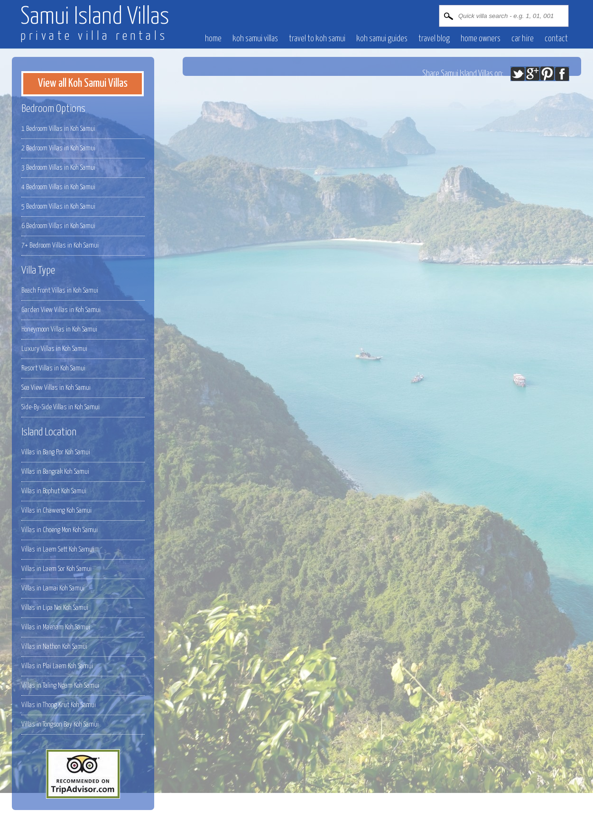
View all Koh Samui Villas (83, 83)
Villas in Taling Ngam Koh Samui (60, 685)
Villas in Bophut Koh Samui (53, 491)
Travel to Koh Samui (317, 39)
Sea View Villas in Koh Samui (56, 387)
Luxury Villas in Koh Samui (54, 348)
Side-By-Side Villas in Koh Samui (60, 407)
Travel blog (434, 39)
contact (556, 39)
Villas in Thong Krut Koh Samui (58, 705)
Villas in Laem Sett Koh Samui (57, 549)
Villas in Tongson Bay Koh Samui (60, 724)
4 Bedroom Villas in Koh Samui (58, 187)
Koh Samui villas (255, 39)
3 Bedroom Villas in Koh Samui (58, 167)
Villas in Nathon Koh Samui (54, 646)
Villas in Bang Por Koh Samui (55, 452)
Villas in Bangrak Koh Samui (55, 471)
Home (213, 39)
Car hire (522, 39)
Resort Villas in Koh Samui (53, 368)
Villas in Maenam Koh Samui (55, 627)
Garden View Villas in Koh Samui (61, 309)
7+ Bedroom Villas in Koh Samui (60, 245)
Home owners (480, 39)
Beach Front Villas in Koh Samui (59, 290)
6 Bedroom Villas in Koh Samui (58, 226)
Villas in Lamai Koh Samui (52, 588)
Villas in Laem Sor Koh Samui (56, 568)
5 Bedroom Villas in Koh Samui (58, 206)
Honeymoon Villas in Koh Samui (59, 329)
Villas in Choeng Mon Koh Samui (59, 530)
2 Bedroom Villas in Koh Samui (58, 148)
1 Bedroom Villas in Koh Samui (58, 128)
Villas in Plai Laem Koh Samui (57, 666)
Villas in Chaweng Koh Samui (56, 510)
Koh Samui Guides (382, 39)
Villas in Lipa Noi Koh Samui (54, 607)
